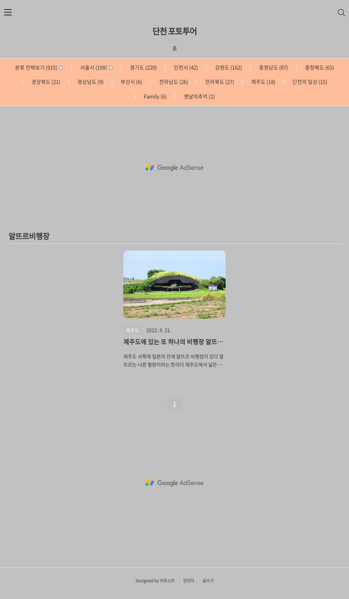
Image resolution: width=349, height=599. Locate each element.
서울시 (96, 67)
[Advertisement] (174, 167)
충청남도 (273, 67)
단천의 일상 (309, 81)
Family (155, 96)
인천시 (185, 67)
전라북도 (219, 81)
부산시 (131, 81)
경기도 (143, 67)
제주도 (262, 81)
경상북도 (45, 81)
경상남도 (90, 81)
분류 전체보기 (39, 67)
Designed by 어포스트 (155, 581)
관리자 (188, 581)
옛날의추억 (199, 96)
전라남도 (173, 81)
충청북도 (319, 67)
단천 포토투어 (174, 31)
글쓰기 (208, 581)
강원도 (228, 67)
